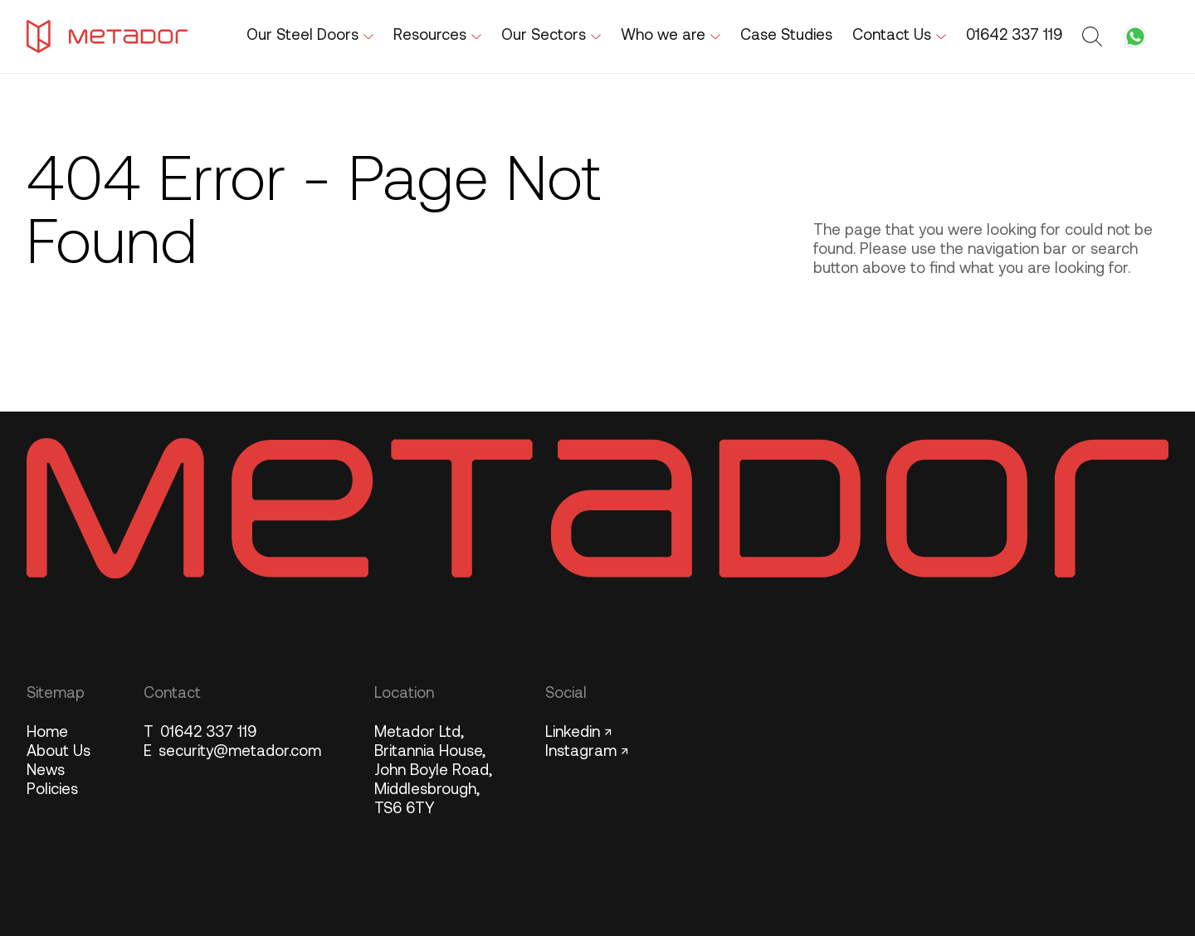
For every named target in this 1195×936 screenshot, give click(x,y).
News (46, 771)
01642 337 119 (200, 733)
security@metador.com (232, 752)
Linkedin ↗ (578, 733)
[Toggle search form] (1094, 36)
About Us (58, 752)
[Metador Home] (107, 36)
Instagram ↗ (586, 752)
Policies (52, 790)
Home (47, 733)
